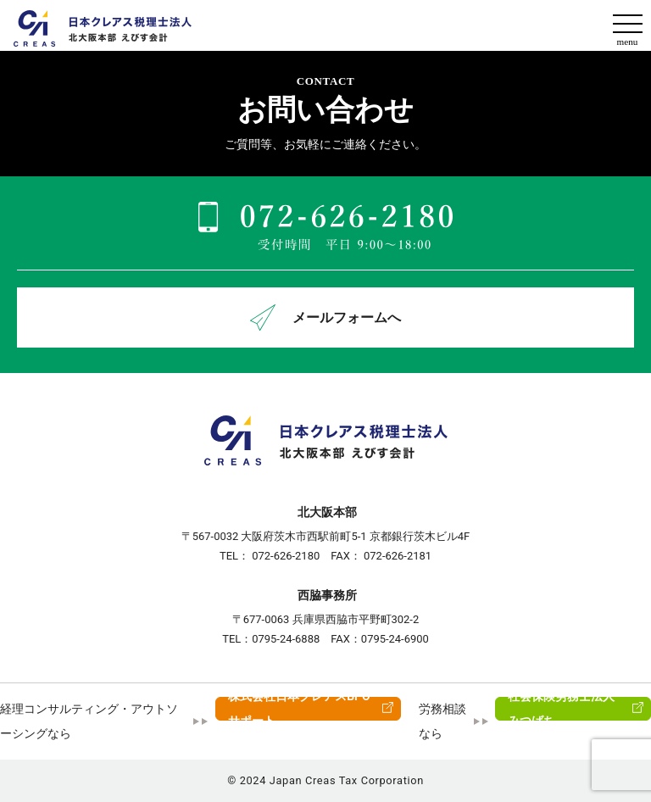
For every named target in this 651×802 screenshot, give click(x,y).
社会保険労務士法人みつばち (561, 709)
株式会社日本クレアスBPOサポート (299, 709)
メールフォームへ (325, 317)
